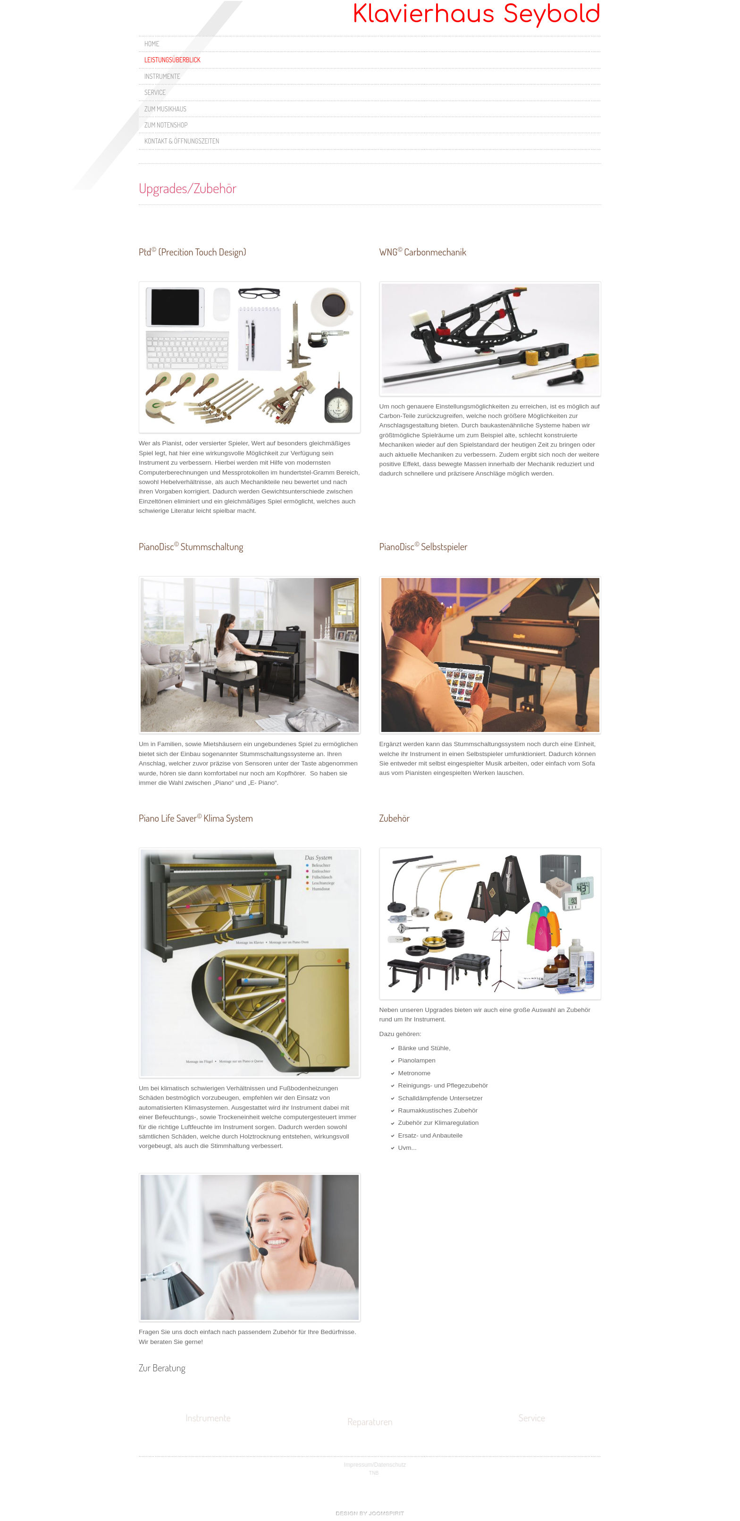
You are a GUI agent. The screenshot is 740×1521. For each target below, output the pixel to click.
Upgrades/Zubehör (187, 186)
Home (151, 44)
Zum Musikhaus (165, 109)
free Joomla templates (370, 1513)
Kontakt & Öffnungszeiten (181, 141)
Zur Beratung (162, 1366)
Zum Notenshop (165, 125)
